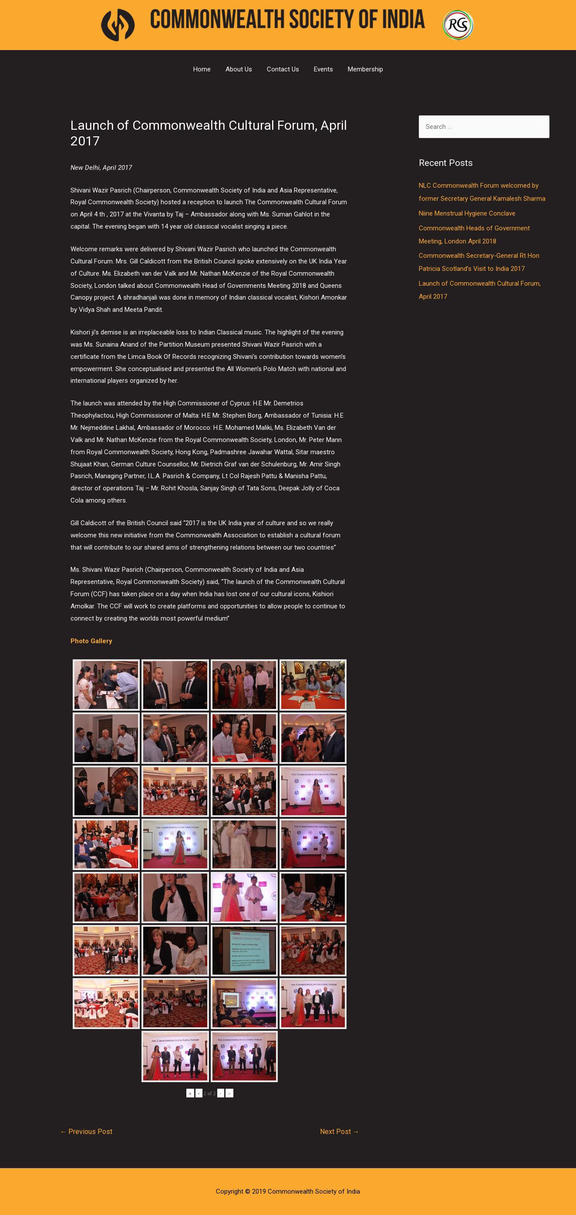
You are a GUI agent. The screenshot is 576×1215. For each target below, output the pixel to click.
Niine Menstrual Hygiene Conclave (467, 213)
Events (323, 69)
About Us (239, 69)
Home (202, 69)
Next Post (340, 1131)
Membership (365, 69)
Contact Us (283, 69)
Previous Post (86, 1131)
